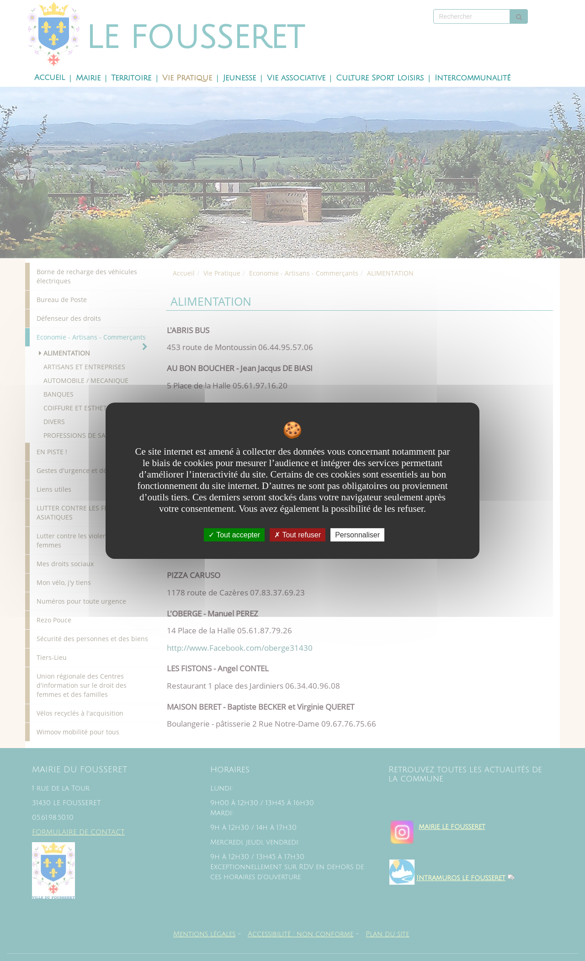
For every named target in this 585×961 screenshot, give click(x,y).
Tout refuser (297, 534)
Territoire (131, 78)
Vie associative (296, 78)
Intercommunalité (473, 78)
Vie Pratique (187, 78)
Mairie (88, 78)
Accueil (49, 78)
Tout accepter (234, 534)
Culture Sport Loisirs (380, 78)
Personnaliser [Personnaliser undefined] (357, 534)
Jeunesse (239, 78)
